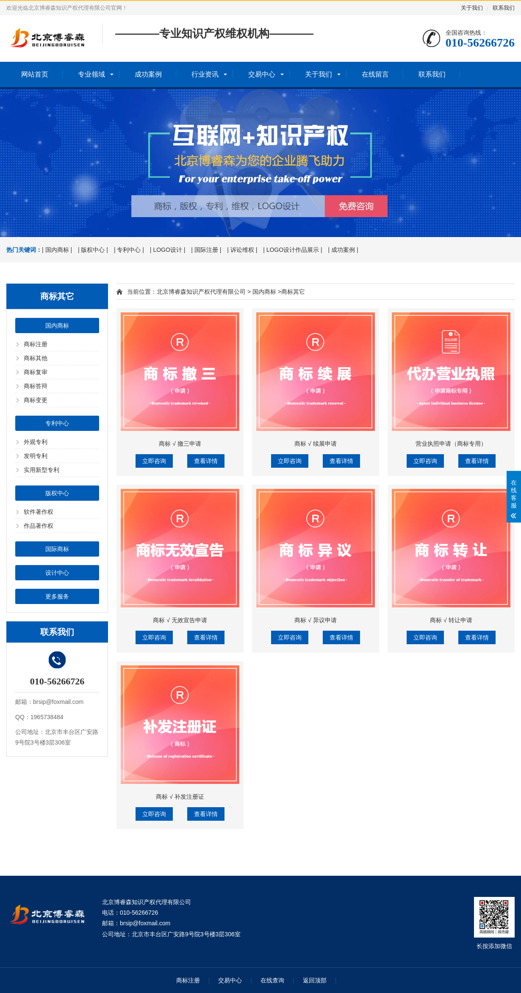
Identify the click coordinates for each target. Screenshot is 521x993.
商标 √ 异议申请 (315, 620)
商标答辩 (35, 386)
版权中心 (57, 493)
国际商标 (57, 549)
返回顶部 (315, 980)
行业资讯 (205, 74)
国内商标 (57, 325)
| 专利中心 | (129, 249)
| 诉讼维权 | (242, 249)
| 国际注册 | (206, 249)
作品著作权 (38, 525)
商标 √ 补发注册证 (180, 796)
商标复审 (35, 372)
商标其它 (293, 291)
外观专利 (35, 442)
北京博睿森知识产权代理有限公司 (201, 291)
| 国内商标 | (57, 249)
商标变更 (35, 400)
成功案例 (148, 74)
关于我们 (472, 8)
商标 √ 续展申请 (315, 443)
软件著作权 (38, 511)
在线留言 (375, 74)
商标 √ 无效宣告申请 (180, 620)
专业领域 (91, 74)
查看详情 (206, 461)
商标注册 (35, 344)
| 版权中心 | (93, 249)
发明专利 (35, 455)
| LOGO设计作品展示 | (292, 249)
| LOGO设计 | (168, 249)
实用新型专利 (41, 469)
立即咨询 (154, 461)
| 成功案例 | (343, 249)
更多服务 (57, 596)
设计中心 (57, 572)
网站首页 (34, 74)
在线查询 (272, 980)
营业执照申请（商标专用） (451, 443)
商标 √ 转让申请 (451, 620)
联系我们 (504, 8)
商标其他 (35, 358)
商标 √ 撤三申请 (180, 443)
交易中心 (261, 74)
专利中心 (57, 423)
